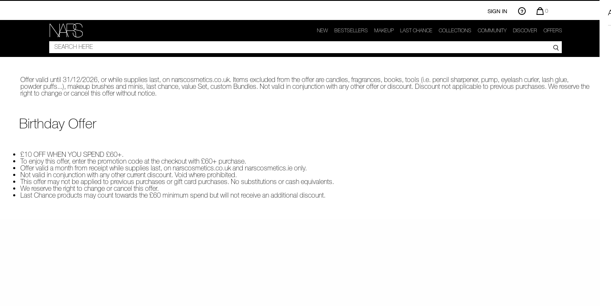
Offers (553, 31)
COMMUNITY (492, 31)
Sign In (497, 11)
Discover (525, 31)
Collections (455, 31)
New (322, 31)
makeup (384, 31)
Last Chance (416, 31)
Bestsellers (351, 31)
